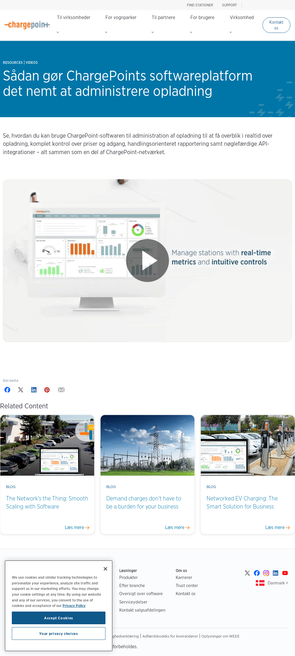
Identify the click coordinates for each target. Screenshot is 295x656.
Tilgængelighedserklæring (117, 636)
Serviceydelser (133, 602)
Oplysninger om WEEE (220, 636)
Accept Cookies (58, 618)
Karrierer (184, 577)
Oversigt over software (141, 593)
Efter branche (132, 585)
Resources (13, 62)
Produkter (128, 577)
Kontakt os (276, 25)
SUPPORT (229, 5)
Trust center (187, 585)
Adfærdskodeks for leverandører (170, 636)
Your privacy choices (58, 633)
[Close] (105, 568)
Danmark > (278, 583)
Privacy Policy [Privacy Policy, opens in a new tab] (74, 605)
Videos (32, 62)
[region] (59, 605)
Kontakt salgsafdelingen (142, 610)
